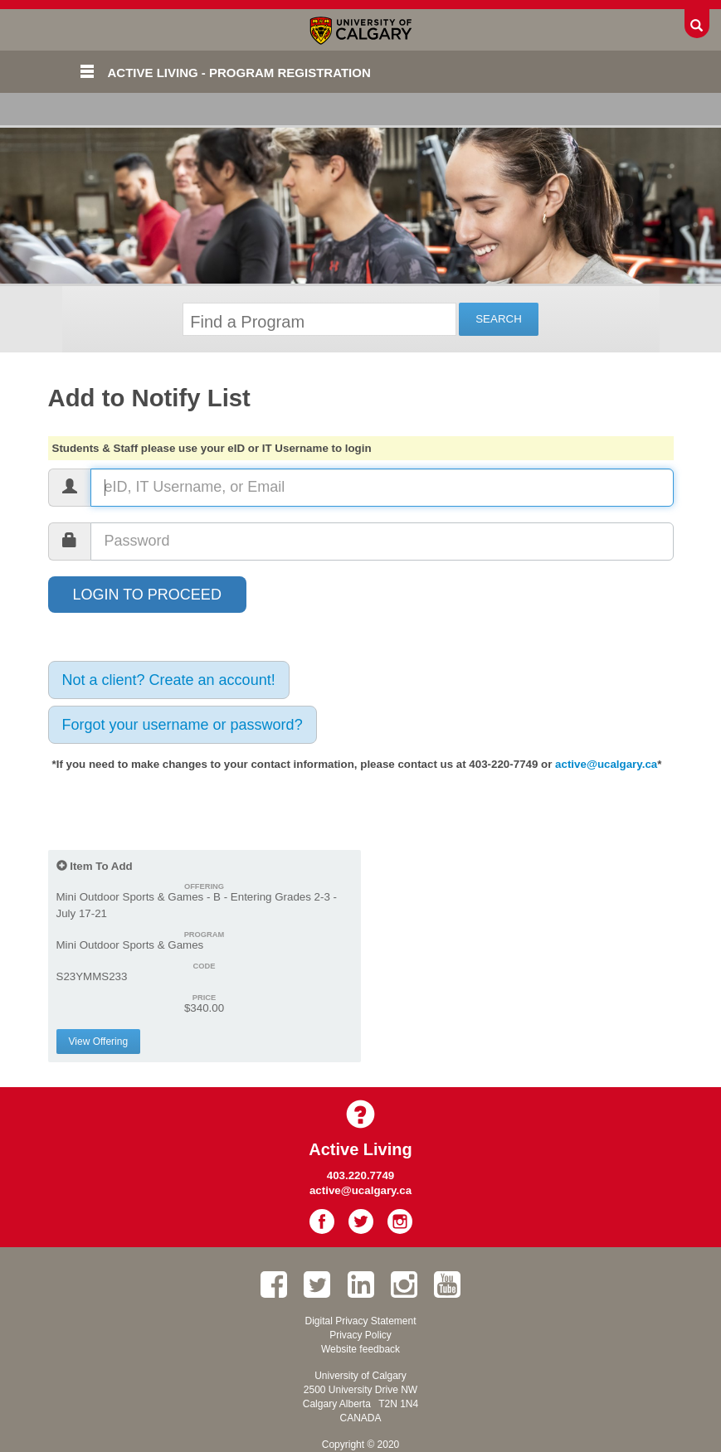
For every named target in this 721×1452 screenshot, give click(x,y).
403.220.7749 (361, 1175)
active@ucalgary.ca (606, 764)
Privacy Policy (360, 1335)
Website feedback (360, 1349)
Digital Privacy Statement (360, 1321)
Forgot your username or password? (182, 724)
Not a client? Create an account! (168, 680)
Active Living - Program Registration (239, 73)
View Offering (99, 1041)
